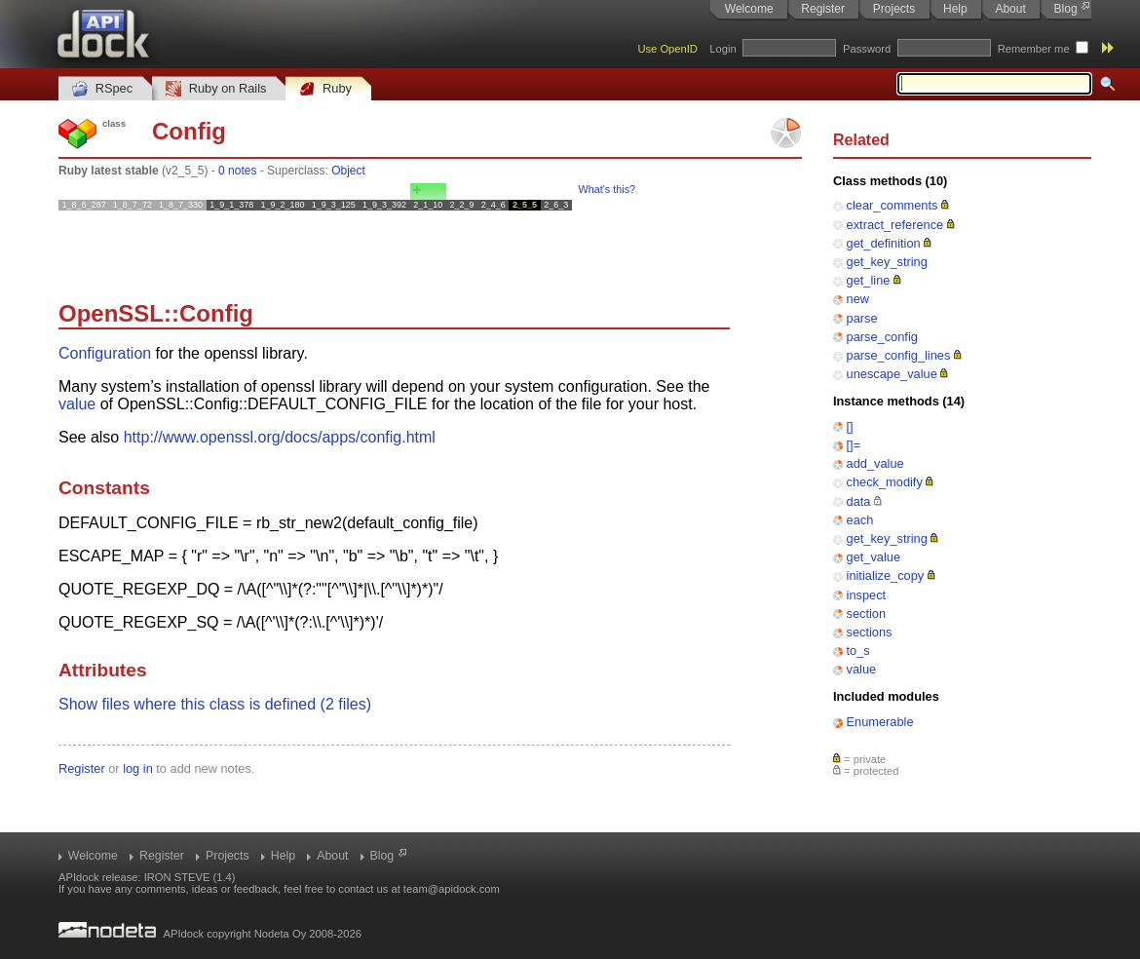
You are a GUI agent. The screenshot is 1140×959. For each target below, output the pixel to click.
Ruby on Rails (216, 89)
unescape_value (892, 373)
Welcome (749, 9)
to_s (858, 650)
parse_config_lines (899, 355)
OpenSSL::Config (155, 313)
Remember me (1034, 49)
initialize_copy (886, 575)
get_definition (884, 243)
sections (870, 632)
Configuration (104, 353)
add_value (875, 463)
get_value (874, 557)
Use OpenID (667, 49)
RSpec (102, 89)
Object (348, 170)
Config (189, 131)
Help (955, 9)
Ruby (325, 89)
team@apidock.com (451, 889)
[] (850, 426)
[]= (854, 445)
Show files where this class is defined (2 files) (214, 704)
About (1010, 9)
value (862, 669)
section (867, 613)
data (859, 501)
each (860, 520)
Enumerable (880, 721)
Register (823, 9)
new (858, 298)
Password (867, 49)
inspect (867, 595)
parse (862, 318)
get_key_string (887, 261)
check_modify (885, 482)
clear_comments (892, 205)
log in (138, 768)
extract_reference (895, 224)
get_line (869, 280)
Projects (894, 9)
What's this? (607, 189)
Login (722, 49)
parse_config (882, 336)
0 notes (237, 170)
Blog (1066, 9)
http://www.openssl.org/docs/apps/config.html (280, 437)
